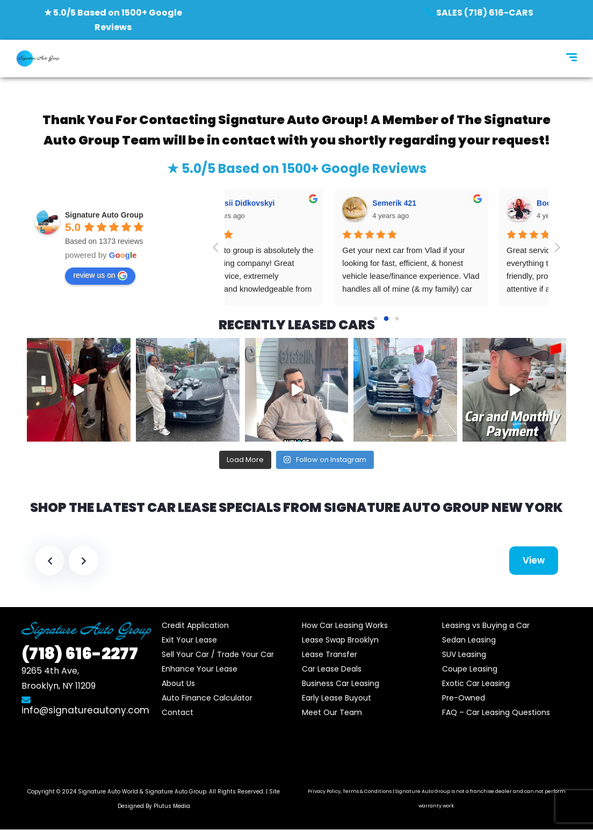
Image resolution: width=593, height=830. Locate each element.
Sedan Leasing (469, 639)
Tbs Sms (444, 203)
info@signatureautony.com (85, 706)
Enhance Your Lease (199, 668)
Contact (177, 712)
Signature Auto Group (175, 792)
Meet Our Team (332, 712)
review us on (100, 275)
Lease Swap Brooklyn (340, 639)
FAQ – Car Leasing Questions (496, 712)
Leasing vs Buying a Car (486, 625)
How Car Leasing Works (345, 625)
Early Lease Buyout (336, 697)
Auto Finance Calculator (207, 697)
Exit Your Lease (189, 639)
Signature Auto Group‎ (104, 215)
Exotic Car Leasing (476, 683)
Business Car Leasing (340, 683)
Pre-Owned (463, 697)
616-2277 (79, 654)
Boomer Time (289, 203)
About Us (178, 683)
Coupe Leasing (469, 668)
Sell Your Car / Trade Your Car (218, 654)
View (534, 560)
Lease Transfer (329, 654)
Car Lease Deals (331, 668)
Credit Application (195, 625)
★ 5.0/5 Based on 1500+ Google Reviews (296, 168)
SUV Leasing (464, 654)
